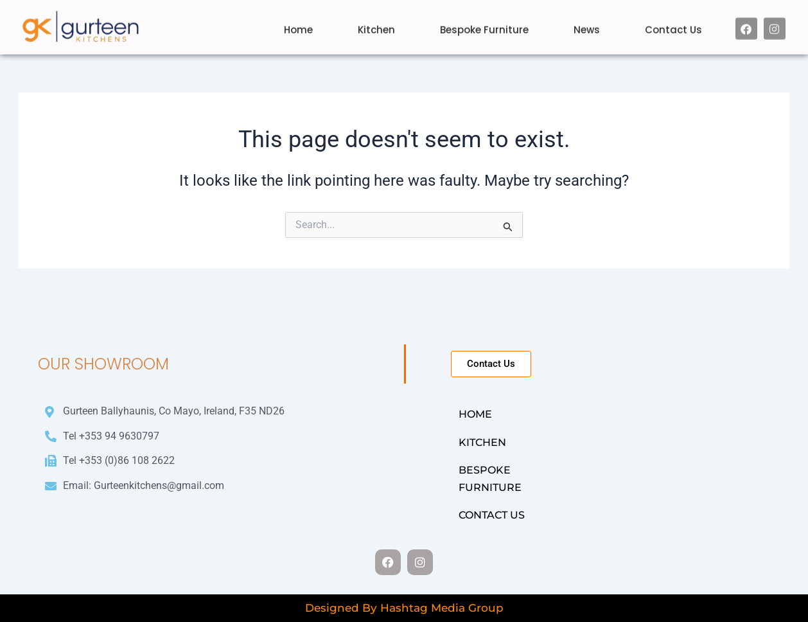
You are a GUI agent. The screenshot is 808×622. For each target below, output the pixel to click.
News (587, 21)
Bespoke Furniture (484, 21)
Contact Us (673, 21)
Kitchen (376, 21)
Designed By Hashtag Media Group (404, 607)
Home (298, 21)
